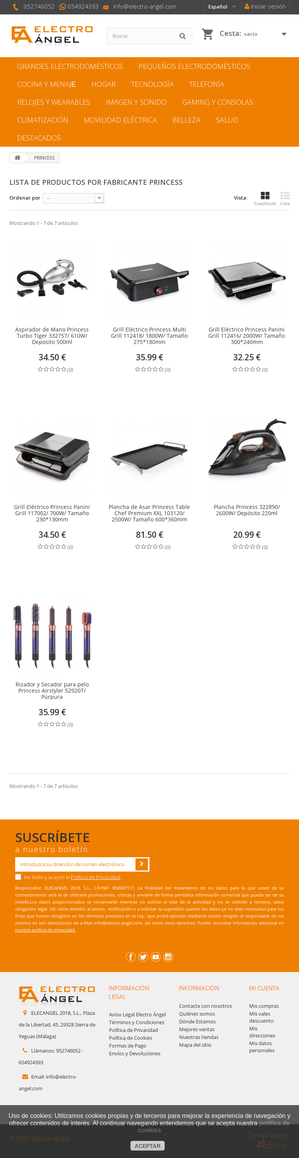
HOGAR (103, 84)
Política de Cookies (130, 1037)
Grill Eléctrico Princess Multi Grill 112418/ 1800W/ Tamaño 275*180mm (149, 335)
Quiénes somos (197, 1013)
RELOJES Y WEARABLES (53, 102)
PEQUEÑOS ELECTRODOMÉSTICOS (194, 66)
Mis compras (264, 1005)
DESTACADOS (39, 137)
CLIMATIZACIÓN (42, 120)
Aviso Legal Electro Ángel (137, 1014)
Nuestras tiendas (198, 1036)
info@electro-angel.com (144, 6)
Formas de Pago (127, 1045)
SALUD (227, 120)
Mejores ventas (197, 1029)
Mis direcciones (262, 1032)
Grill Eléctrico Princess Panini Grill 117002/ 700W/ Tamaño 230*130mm (52, 513)
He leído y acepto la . (69, 877)
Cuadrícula (265, 198)
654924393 (83, 6)
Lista (285, 198)
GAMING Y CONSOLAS (217, 102)
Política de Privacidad (95, 877)
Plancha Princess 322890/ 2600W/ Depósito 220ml (247, 510)
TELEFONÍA (206, 84)
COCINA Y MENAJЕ (46, 84)
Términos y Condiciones (136, 1022)
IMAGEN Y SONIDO (136, 102)
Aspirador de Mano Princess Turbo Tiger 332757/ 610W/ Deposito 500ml (52, 335)
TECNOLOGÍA (152, 84)
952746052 (39, 6)
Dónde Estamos (197, 1021)
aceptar (148, 1146)
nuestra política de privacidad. (45, 930)
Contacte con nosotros (205, 1005)
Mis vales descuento (261, 1017)
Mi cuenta (264, 988)
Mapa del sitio (195, 1044)
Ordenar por (24, 197)
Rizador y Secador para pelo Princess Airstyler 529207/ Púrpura (52, 690)
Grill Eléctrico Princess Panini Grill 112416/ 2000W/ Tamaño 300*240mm (246, 335)
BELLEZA (186, 120)
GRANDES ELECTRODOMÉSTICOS (70, 66)
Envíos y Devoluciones (134, 1053)
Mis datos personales (261, 1047)
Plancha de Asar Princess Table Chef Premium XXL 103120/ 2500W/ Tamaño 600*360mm (149, 513)
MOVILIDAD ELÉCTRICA (120, 120)
